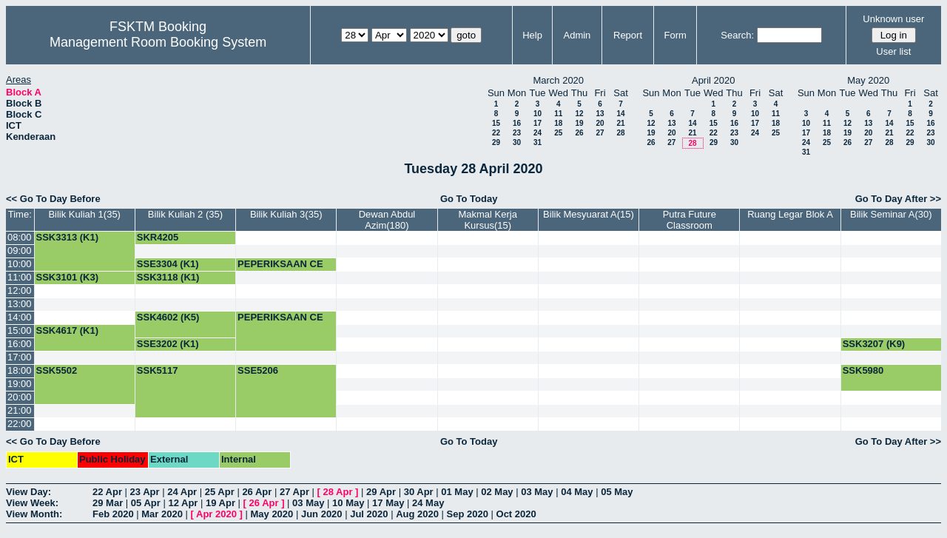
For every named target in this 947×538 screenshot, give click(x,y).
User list (893, 51)
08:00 (19, 237)
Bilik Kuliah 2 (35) (185, 214)
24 (537, 133)
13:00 (19, 303)
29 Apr (381, 491)
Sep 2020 (467, 513)
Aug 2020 (417, 513)
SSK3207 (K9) (874, 343)
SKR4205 (157, 237)
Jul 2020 (369, 513)
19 (579, 123)
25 (558, 133)
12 (579, 114)
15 (496, 123)
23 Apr (145, 491)
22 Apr (107, 491)
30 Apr (419, 491)
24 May (428, 502)
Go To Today (469, 198)
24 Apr (182, 491)
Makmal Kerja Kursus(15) (487, 220)
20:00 (19, 397)
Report (627, 35)
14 (620, 114)
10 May (348, 502)
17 (537, 123)
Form (675, 35)
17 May (388, 502)
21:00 (19, 410)
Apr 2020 (216, 513)
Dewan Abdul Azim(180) (387, 220)
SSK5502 (57, 370)
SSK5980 (863, 370)
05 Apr (146, 502)
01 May (457, 491)
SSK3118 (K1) (168, 277)
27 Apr (294, 491)
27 (600, 133)
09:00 (19, 250)
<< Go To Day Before (53, 198)
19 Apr (220, 502)
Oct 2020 (516, 513)
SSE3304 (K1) (168, 263)
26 (579, 133)
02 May (497, 491)
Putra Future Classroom (689, 220)
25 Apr (220, 491)
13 (600, 114)
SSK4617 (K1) (67, 330)
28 (620, 133)
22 (496, 133)
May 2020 (271, 513)
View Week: (32, 502)
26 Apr (257, 491)
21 (620, 123)
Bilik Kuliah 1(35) (84, 214)
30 (517, 142)
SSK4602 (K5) (168, 317)
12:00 (19, 290)
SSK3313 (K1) (67, 237)
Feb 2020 (113, 513)
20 (600, 123)
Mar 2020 (162, 513)
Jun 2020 (322, 513)
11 (558, 114)
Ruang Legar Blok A (790, 214)
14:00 (19, 317)
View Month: (34, 513)
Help (532, 35)
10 (537, 114)
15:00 (19, 330)
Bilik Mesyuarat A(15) (588, 214)
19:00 (19, 383)
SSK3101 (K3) (67, 277)
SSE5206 (257, 370)
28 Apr (338, 491)
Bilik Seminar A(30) (891, 214)
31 (537, 142)
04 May (577, 491)
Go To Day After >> (898, 198)
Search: (737, 35)
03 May (537, 491)
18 (558, 123)
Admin (576, 35)
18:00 (19, 370)
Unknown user (893, 18)
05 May (617, 491)
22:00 (19, 423)
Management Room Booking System (158, 42)
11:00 (19, 277)
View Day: (28, 491)
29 (496, 142)
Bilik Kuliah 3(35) (286, 214)
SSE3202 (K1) (168, 343)
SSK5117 (157, 370)
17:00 (19, 357)
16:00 (19, 343)
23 (517, 133)
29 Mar (107, 502)
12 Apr (183, 502)
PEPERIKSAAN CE (280, 263)
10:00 (19, 263)
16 (517, 123)
